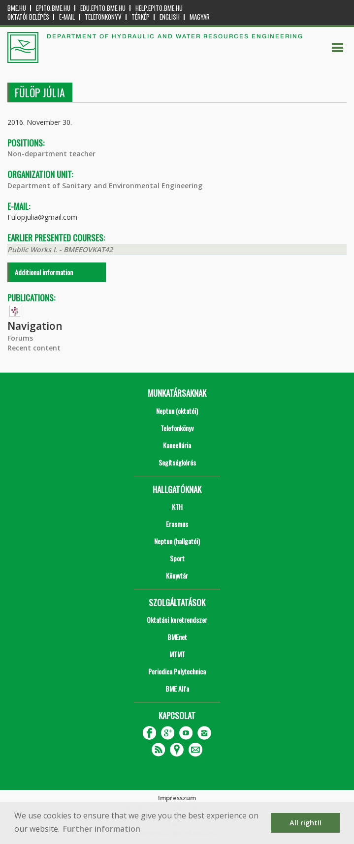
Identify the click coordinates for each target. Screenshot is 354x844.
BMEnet (177, 637)
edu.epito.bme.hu (103, 8)
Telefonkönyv (103, 17)
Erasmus (177, 524)
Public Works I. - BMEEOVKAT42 (60, 249)
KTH (177, 506)
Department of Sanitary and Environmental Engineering (104, 185)
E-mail (67, 17)
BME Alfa (177, 688)
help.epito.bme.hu (159, 8)
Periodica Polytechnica (177, 671)
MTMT (177, 654)
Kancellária (177, 445)
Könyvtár (177, 575)
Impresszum (177, 797)
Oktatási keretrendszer (177, 619)
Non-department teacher (51, 153)
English (170, 17)
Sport (177, 558)
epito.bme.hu (53, 8)
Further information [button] (101, 828)
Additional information (44, 272)
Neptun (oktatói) (177, 411)
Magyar (200, 17)
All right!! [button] (306, 822)
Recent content (34, 347)
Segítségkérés (177, 462)
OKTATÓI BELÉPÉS (28, 17)
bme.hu (16, 8)
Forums (20, 338)
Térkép (140, 17)
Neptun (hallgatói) (177, 541)
